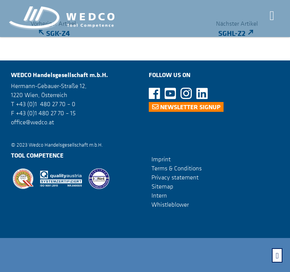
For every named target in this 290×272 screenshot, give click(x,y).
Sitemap (162, 186)
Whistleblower (170, 204)
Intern (159, 195)
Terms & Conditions (176, 168)
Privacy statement (175, 177)
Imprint (161, 159)
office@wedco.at (32, 122)
